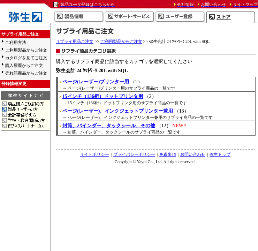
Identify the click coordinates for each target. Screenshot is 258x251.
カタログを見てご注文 (26, 57)
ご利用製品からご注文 (121, 41)
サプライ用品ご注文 (74, 41)
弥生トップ (220, 154)
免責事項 (167, 154)
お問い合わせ (192, 154)
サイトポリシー (94, 154)
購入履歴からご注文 (24, 65)
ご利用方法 (15, 42)
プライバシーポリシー (134, 154)
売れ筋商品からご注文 (26, 73)
